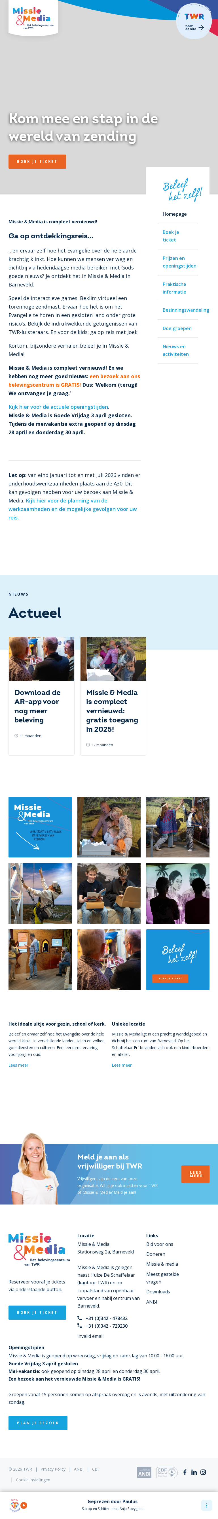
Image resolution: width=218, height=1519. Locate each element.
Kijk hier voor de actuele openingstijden (58, 406)
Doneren (155, 1254)
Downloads (158, 1292)
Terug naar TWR (194, 21)
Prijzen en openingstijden (179, 262)
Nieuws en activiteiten (176, 350)
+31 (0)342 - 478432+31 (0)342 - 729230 (102, 1322)
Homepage (175, 214)
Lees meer (18, 1065)
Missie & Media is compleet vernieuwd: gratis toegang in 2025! (112, 711)
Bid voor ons (159, 1244)
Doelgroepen (177, 328)
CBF (96, 1469)
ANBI (151, 1302)
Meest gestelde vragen (162, 1278)
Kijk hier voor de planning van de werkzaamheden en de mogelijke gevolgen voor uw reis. (73, 509)
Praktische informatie (174, 288)
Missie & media (162, 1264)
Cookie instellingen (33, 1479)
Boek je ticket (171, 236)
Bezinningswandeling (180, 310)
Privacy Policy (53, 1469)
